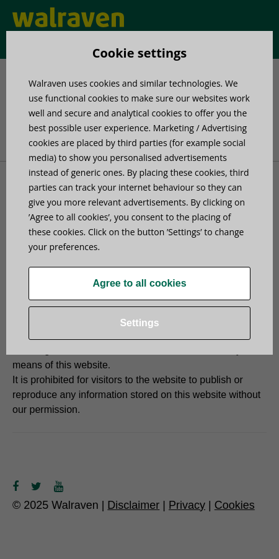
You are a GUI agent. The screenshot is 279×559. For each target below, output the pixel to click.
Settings (139, 323)
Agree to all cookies (139, 283)
